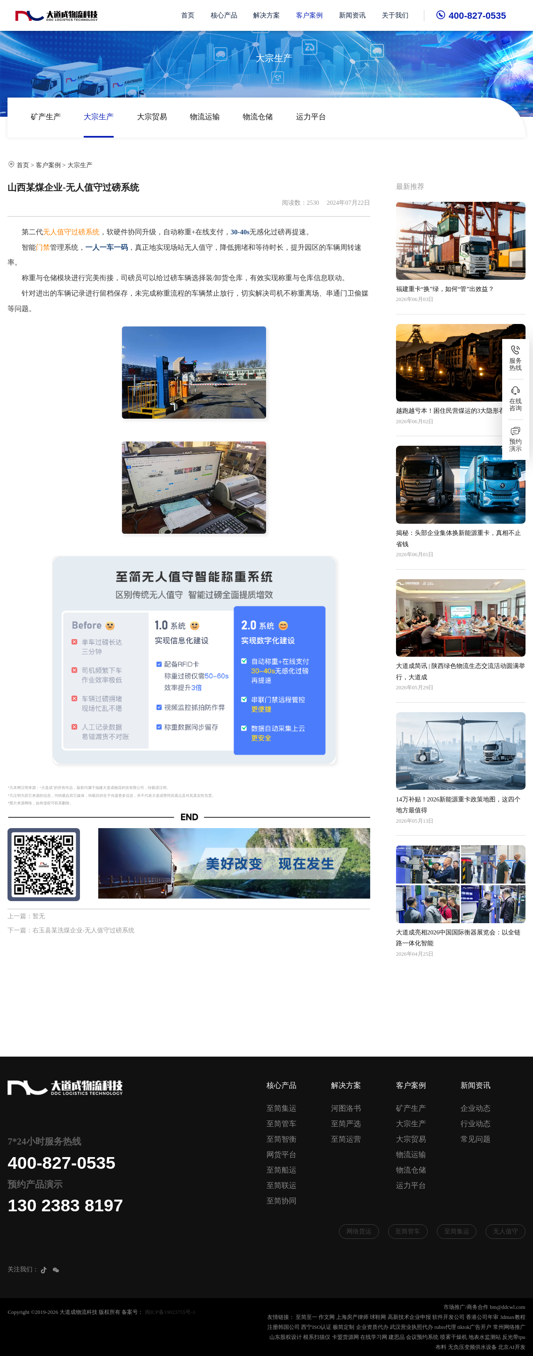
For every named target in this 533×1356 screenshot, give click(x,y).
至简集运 (281, 1108)
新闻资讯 (352, 15)
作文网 (327, 1317)
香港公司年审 (482, 1317)
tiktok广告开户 (474, 1327)
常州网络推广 (509, 1327)
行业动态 (476, 1124)
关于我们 (395, 15)
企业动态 (476, 1108)
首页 (187, 15)
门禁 (43, 247)
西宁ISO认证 (316, 1327)
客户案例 (309, 15)
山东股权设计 (285, 1337)
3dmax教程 (512, 1317)
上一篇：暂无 (26, 916)
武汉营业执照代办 (411, 1327)
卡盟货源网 (345, 1337)
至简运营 (346, 1139)
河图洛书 (346, 1108)
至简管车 (281, 1124)
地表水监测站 (484, 1337)
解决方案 (267, 15)
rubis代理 (445, 1327)
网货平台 (281, 1154)
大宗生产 (99, 117)
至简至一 (306, 1317)
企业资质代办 (372, 1327)
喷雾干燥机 (453, 1337)
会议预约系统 (422, 1337)
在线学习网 (373, 1337)
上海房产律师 (352, 1317)
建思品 (397, 1337)
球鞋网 (378, 1317)
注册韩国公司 (283, 1327)
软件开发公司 (448, 1317)
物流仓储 (258, 117)
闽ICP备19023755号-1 (170, 1312)
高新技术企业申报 (409, 1317)
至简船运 (281, 1170)
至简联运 (281, 1185)
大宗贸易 (152, 117)
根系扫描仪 (316, 1337)
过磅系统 (85, 232)
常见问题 (476, 1139)
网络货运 (358, 1231)
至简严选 (346, 1124)
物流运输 (205, 117)
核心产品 (224, 15)
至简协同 (281, 1201)
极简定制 (343, 1327)
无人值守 (57, 232)
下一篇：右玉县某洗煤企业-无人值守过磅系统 (70, 930)
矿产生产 (46, 117)
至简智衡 (281, 1139)
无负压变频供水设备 (472, 1347)
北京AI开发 (512, 1347)
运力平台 (311, 117)
